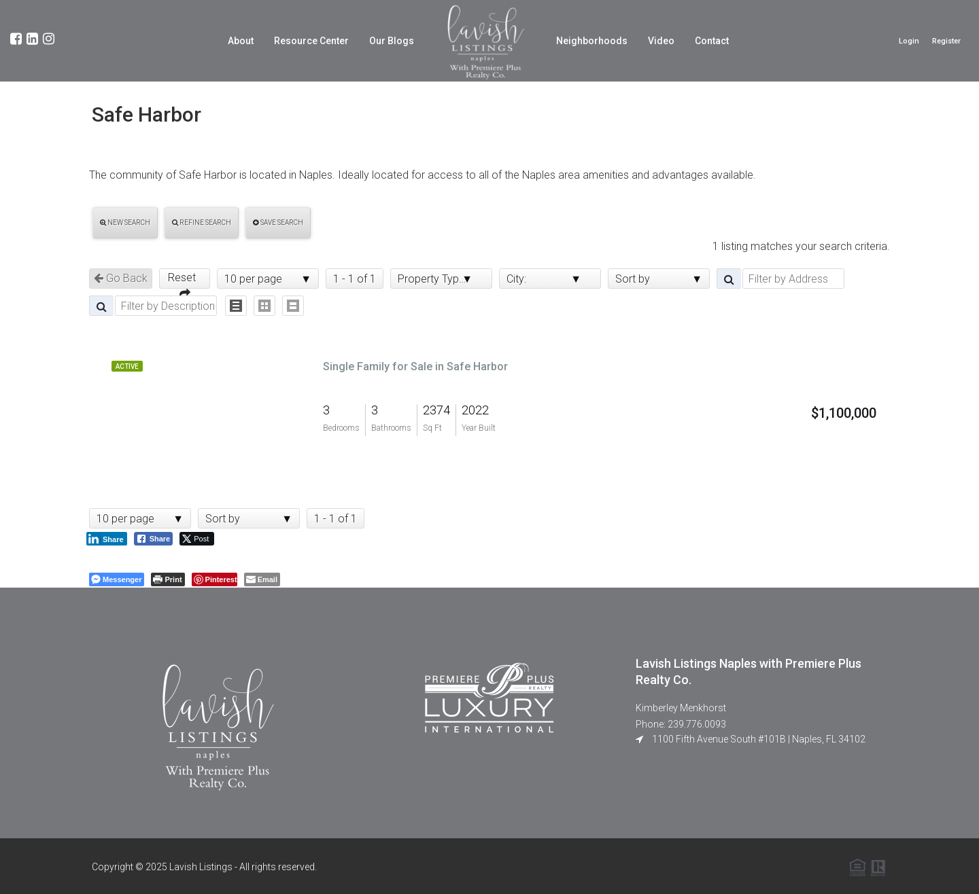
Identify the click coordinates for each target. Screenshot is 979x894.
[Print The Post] (167, 579)
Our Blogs (391, 40)
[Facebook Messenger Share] (116, 579)
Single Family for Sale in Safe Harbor (415, 366)
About (241, 40)
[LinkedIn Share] (106, 539)
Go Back (121, 278)
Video (661, 40)
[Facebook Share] (153, 539)
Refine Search (201, 222)
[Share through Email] (262, 579)
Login (909, 41)
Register (946, 41)
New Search (125, 222)
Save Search (278, 222)
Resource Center (311, 40)
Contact (712, 40)
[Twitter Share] (196, 539)
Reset (184, 280)
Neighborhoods (592, 40)
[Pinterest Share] (214, 579)
